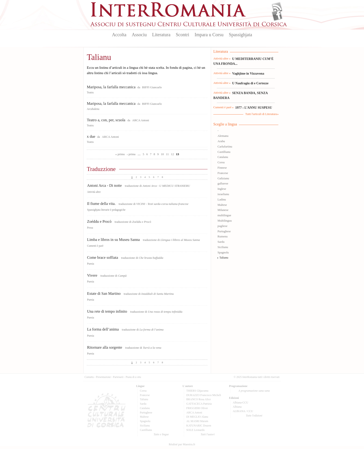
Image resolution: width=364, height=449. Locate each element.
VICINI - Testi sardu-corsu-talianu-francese (162, 204)
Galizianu (223, 178)
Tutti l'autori (207, 434)
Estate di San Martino (104, 293)
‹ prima (131, 154)
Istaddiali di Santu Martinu (157, 293)
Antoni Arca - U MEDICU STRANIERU (166, 185)
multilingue (224, 215)
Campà (122, 275)
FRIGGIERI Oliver (197, 408)
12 (172, 154)
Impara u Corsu (209, 34)
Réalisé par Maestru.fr (182, 444)
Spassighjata (240, 34)
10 (162, 154)
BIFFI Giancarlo (152, 87)
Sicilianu (223, 247)
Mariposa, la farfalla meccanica (111, 87)
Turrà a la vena (152, 347)
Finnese (222, 167)
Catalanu (223, 157)
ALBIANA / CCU (243, 411)
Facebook (277, 15)
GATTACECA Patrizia (199, 403)
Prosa (90, 227)
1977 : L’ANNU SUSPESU (253, 107)
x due (91, 136)
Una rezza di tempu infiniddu (165, 311)
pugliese (223, 226)
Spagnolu (223, 252)
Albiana (237, 406)
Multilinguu (225, 220)
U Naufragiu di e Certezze (250, 83)
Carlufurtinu (225, 146)
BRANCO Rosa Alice (198, 399)
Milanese (223, 210)
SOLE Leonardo (195, 430)
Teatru (90, 92)
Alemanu (223, 136)
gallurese (223, 183)
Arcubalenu (93, 109)
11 (167, 154)
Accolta (119, 34)
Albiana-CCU (240, 402)
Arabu (221, 141)
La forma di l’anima (151, 329)
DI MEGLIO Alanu (197, 416)
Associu (139, 34)
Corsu (221, 162)
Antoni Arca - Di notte (104, 185)
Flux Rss (277, 8)
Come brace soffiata (102, 257)
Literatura (161, 34)
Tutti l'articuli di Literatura (261, 114)
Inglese (222, 188)
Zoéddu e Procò (99, 221)
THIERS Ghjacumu (197, 390)
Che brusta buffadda (151, 257)
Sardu (221, 241)
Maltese (222, 204)
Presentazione (103, 377)
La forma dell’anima (103, 329)
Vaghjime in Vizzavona (248, 73)
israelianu (223, 194)
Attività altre (94, 191)
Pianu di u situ (133, 377)
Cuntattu (89, 377)
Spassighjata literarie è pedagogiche (106, 209)
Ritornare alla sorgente (104, 347)
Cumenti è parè (95, 245)
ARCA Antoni (140, 120)
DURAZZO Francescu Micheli (203, 395)
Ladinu (222, 199)
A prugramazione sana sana (254, 390)
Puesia (90, 263)
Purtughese (224, 231)
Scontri (182, 34)
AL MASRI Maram (197, 421)
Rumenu (223, 236)
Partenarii (118, 377)
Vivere (92, 275)
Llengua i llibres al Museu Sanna (180, 240)
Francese (223, 173)
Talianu (223, 257)
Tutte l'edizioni (254, 415)
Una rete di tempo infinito (107, 311)
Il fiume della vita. (101, 203)
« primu (120, 154)
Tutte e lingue (161, 434)
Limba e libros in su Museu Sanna (113, 239)
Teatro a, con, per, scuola (106, 120)
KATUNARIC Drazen (198, 425)
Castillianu (224, 152)
